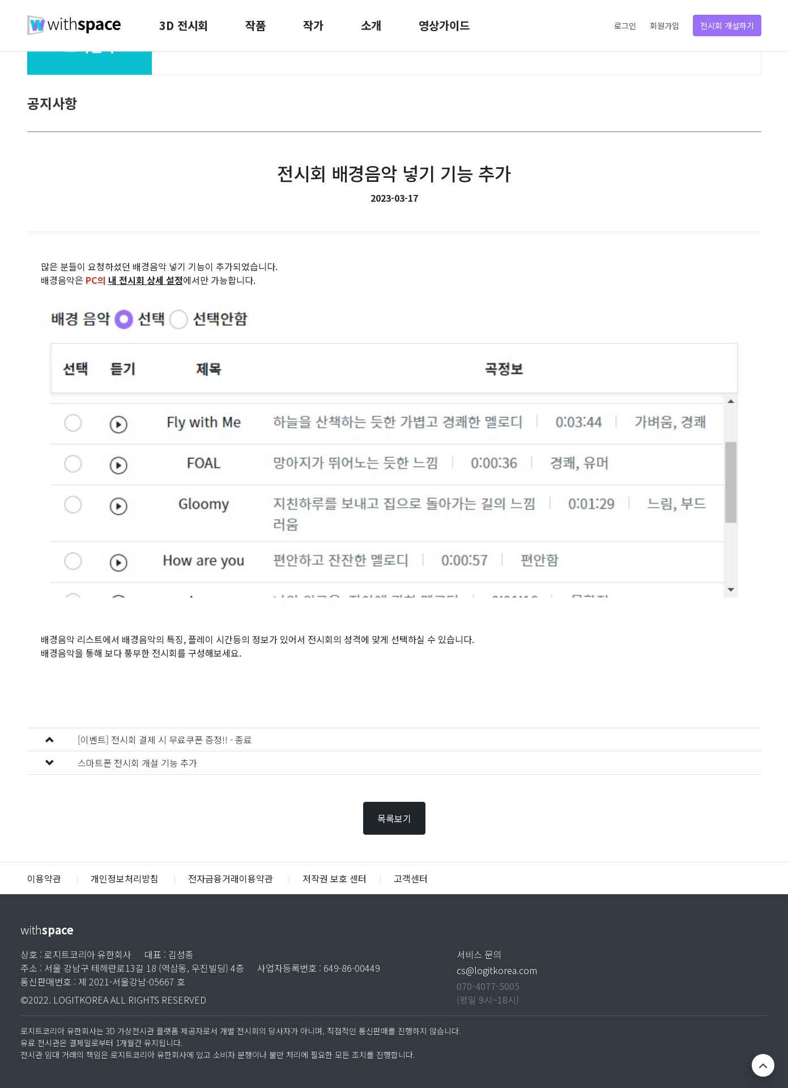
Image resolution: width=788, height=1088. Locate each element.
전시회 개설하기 (727, 25)
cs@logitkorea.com (497, 970)
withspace (74, 25)
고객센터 (411, 878)
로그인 (625, 26)
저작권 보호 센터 (335, 878)
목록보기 (394, 818)
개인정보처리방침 (125, 878)
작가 (313, 25)
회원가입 (664, 26)
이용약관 (45, 878)
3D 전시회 (183, 25)
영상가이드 (444, 25)
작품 (255, 25)
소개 (371, 25)
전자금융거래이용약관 (230, 878)
